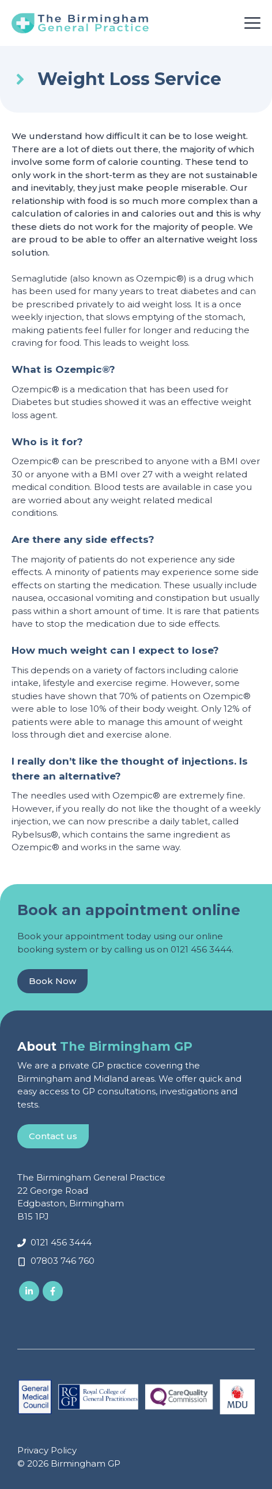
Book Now (52, 980)
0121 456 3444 (201, 949)
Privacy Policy (47, 1450)
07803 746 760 (63, 1260)
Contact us (53, 1136)
